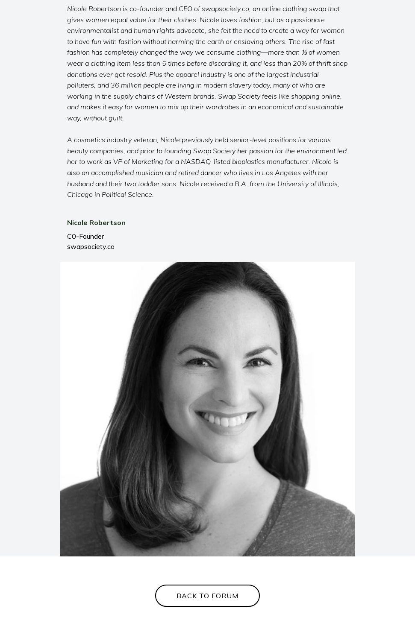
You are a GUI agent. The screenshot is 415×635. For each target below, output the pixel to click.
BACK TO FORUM (207, 595)
